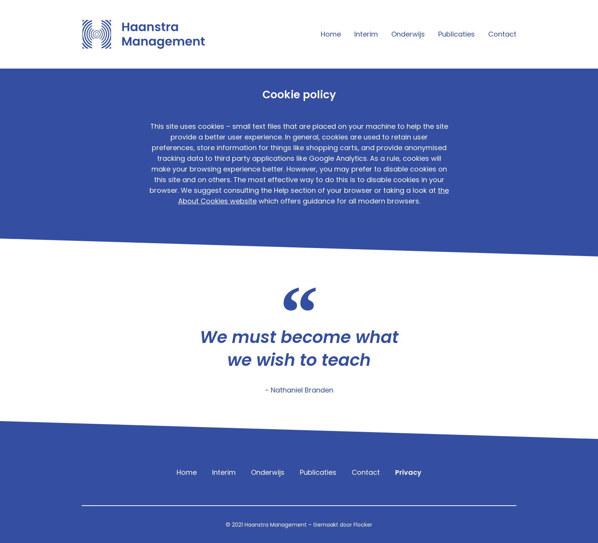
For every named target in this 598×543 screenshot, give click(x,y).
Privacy (408, 472)
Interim (366, 34)
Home (331, 34)
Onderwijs (408, 34)
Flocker (363, 525)
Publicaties (456, 34)
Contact (502, 34)
